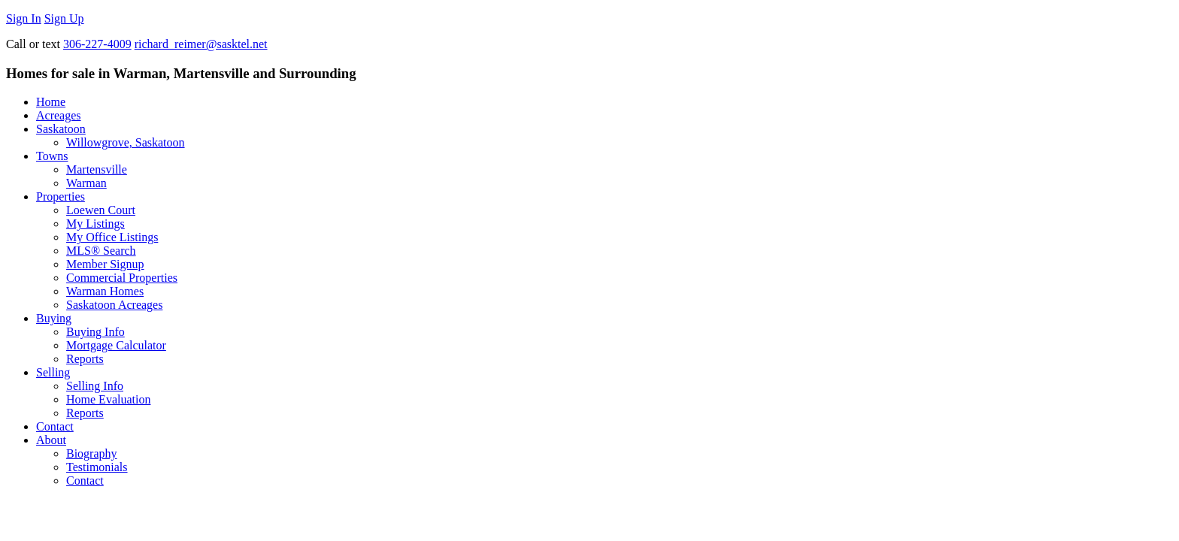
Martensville (96, 169)
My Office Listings (112, 237)
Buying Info (95, 331)
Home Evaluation (108, 399)
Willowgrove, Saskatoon (125, 142)
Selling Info (94, 385)
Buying (53, 318)
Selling (53, 372)
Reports (85, 358)
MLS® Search (101, 250)
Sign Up (64, 18)
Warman (86, 183)
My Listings (95, 223)
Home (50, 101)
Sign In (23, 18)
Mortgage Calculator (116, 345)
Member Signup (105, 264)
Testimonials (97, 467)
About (51, 440)
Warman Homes (105, 291)
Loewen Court (100, 210)
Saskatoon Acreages (114, 304)
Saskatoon (61, 128)
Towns (52, 156)
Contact (55, 426)
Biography (91, 453)
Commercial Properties (121, 277)
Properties (60, 196)
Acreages (58, 115)
